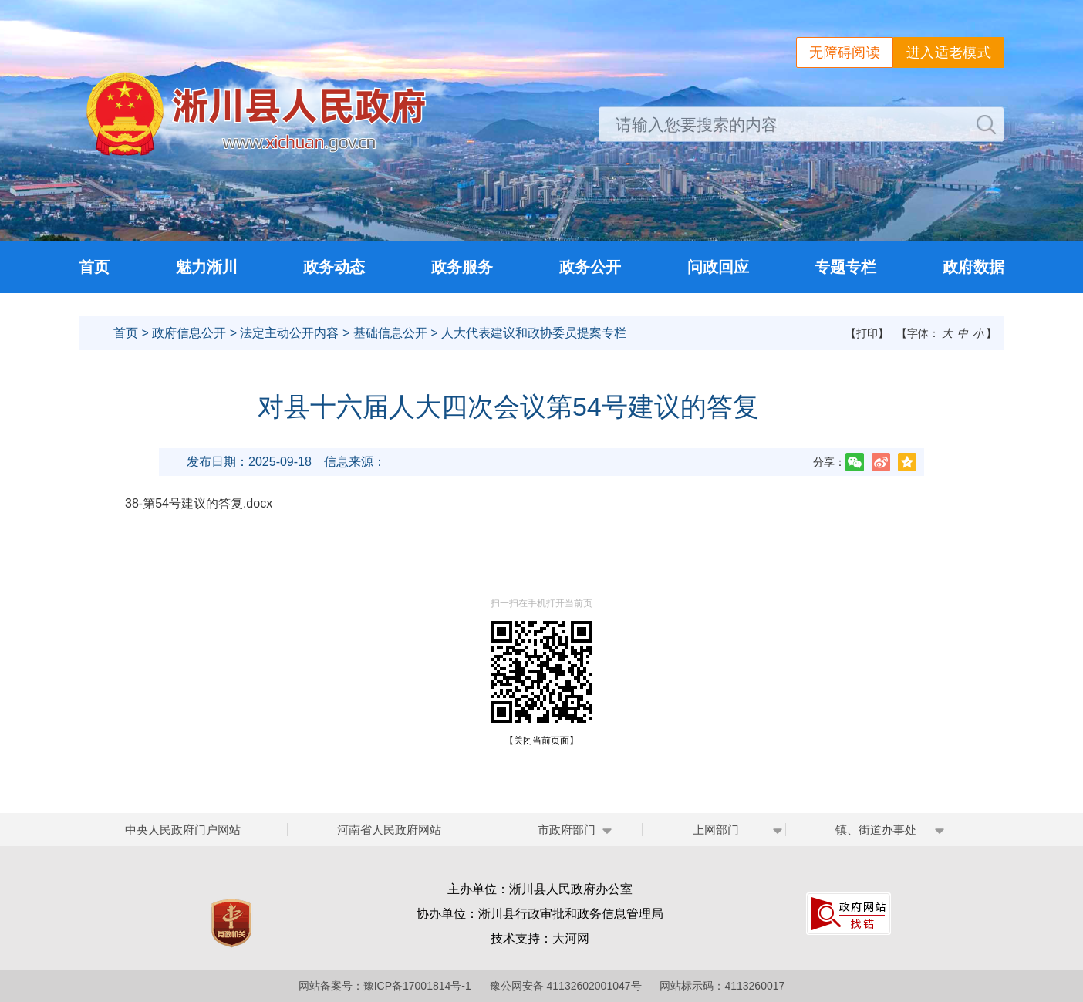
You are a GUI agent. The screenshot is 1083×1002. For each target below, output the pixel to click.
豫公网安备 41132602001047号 (566, 986)
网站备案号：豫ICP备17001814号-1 (385, 986)
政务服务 (462, 266)
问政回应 (718, 266)
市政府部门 (566, 829)
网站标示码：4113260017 (722, 986)
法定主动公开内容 (289, 332)
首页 (94, 266)
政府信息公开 (189, 332)
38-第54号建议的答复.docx (198, 503)
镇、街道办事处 (875, 829)
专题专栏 (845, 266)
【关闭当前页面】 (541, 740)
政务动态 (334, 266)
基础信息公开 (390, 332)
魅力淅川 (207, 266)
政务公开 (590, 266)
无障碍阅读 (844, 52)
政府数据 (973, 266)
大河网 (570, 938)
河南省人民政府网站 (389, 829)
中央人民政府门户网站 (183, 829)
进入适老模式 (948, 52)
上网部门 (716, 829)
